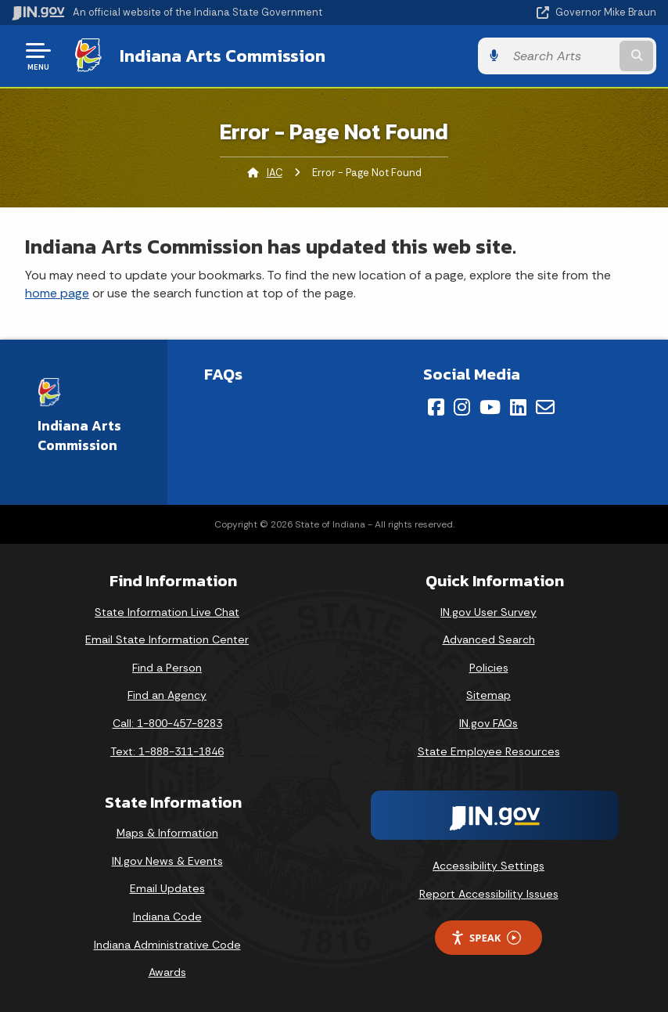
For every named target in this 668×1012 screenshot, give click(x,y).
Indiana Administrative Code (167, 945)
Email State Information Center (167, 639)
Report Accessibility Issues (488, 894)
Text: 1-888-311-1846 (167, 751)
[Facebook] (436, 407)
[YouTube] (490, 407)
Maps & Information (167, 833)
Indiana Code (167, 916)
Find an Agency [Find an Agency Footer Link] (167, 695)
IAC (274, 172)
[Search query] (561, 56)
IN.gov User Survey (488, 612)
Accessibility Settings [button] (488, 866)
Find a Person (167, 668)
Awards (167, 972)
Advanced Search (489, 639)
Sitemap (488, 695)
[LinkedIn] (518, 407)
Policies (488, 668)
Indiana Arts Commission (222, 55)
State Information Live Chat (167, 612)
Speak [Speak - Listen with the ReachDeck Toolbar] (486, 938)
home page (57, 293)
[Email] (545, 407)
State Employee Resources (489, 751)
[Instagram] (462, 407)
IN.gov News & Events (167, 861)
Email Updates (167, 888)
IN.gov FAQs (488, 723)
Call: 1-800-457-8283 (167, 723)
